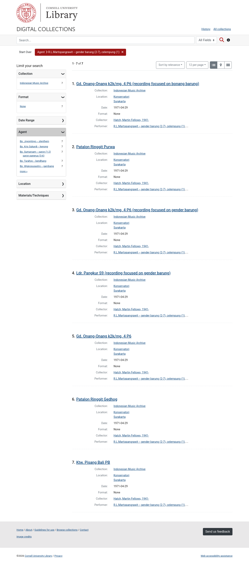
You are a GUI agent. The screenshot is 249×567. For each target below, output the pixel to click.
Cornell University (26, 13)
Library (61, 13)
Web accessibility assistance (216, 555)
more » (23, 171)
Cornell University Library (38, 555)
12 (196, 65)
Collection (25, 74)
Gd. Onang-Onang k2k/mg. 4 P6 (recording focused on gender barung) (137, 210)
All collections (222, 29)
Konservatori (121, 96)
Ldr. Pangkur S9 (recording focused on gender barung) (123, 273)
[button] (80, 52)
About (28, 529)
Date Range (26, 120)
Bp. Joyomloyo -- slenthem (34, 141)
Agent (22, 132)
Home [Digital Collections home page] (20, 529)
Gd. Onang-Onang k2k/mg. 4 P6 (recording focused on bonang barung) (137, 83)
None (23, 106)
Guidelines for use (44, 529)
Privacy (58, 555)
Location (24, 184)
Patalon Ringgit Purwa (95, 146)
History (206, 29)
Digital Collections (46, 29)
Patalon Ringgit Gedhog (96, 399)
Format (23, 97)
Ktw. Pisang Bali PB (93, 462)
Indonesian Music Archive (34, 83)
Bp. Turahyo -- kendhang (33, 160)
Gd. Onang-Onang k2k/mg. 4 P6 (103, 336)
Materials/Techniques (33, 195)
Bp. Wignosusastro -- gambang (37, 166)
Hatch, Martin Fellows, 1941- (131, 120)
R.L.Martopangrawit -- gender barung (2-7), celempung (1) (149, 126)
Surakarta (120, 101)
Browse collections (67, 529)
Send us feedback (217, 531)
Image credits (24, 536)
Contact (84, 529)
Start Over (25, 52)
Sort (169, 65)
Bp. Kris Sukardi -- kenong (34, 146)
